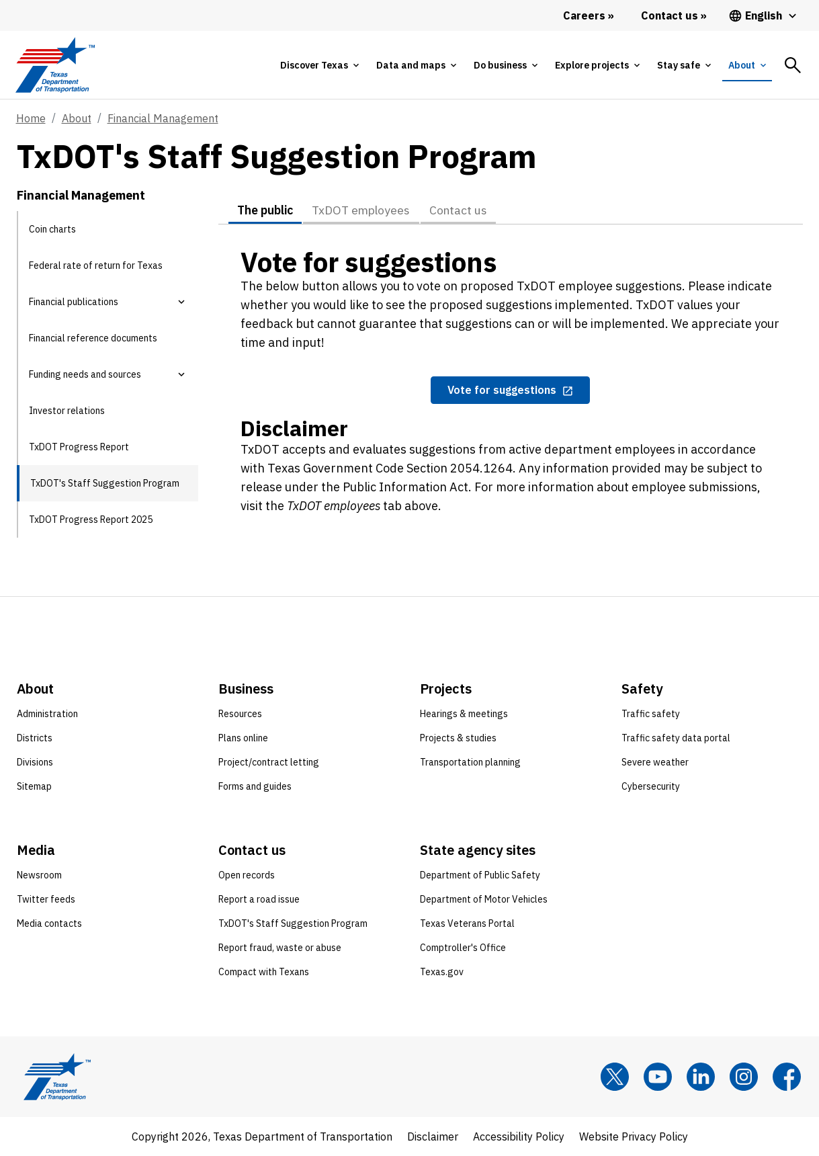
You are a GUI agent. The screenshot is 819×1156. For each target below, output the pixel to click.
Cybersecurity (650, 786)
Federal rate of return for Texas (96, 265)
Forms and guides (255, 786)
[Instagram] (744, 1077)
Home (31, 118)
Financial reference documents (93, 338)
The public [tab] (266, 210)
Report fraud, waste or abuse (279, 948)
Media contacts (49, 923)
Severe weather (655, 762)
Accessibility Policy (518, 1136)
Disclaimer (432, 1136)
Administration (47, 714)
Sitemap (34, 786)
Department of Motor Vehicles (484, 899)
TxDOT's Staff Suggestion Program (293, 923)
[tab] (319, 65)
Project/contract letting (268, 762)
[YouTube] (658, 1077)
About (76, 118)
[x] (615, 1077)
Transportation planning (470, 762)
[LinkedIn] (701, 1077)
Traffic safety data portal (675, 738)
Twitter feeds (46, 899)
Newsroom (39, 875)
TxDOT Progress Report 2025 (91, 519)
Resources (240, 714)
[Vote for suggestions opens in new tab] (510, 391)
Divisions (35, 762)
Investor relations (67, 411)
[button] (181, 302)
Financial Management (162, 118)
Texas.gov (442, 972)
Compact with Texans (263, 972)
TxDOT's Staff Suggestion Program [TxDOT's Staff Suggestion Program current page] (104, 483)
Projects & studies (458, 738)
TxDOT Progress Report (79, 447)
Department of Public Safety (480, 875)
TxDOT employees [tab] (365, 210)
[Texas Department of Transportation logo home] (55, 65)
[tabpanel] (510, 388)
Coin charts (52, 229)
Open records (246, 875)
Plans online (243, 738)
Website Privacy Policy (633, 1136)
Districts (34, 738)
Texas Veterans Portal (467, 923)
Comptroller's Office (463, 948)
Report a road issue (259, 899)
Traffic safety (650, 714)
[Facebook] (787, 1077)
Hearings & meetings (464, 714)
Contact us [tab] (465, 210)
